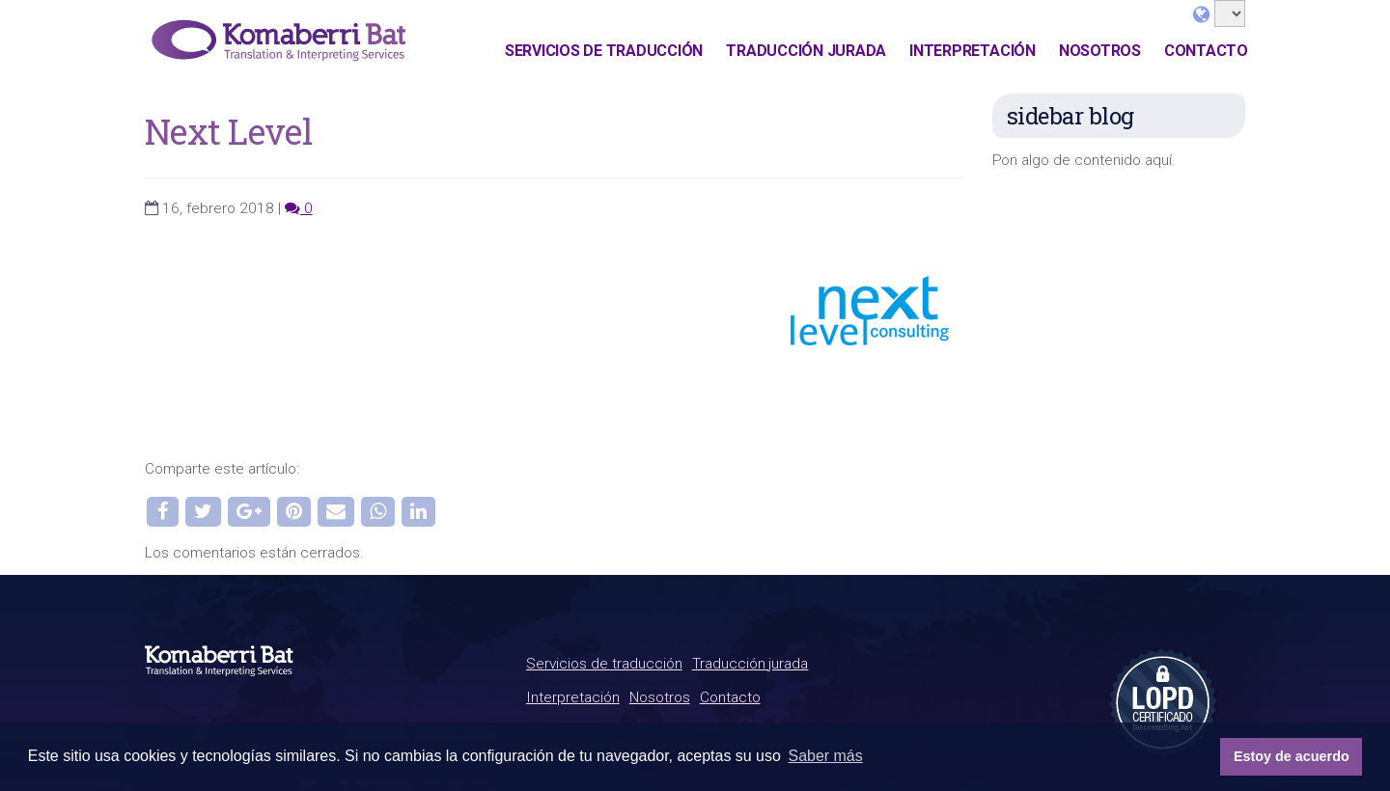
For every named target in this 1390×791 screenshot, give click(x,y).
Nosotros (1100, 50)
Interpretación (972, 50)
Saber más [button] (825, 756)
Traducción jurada (806, 50)
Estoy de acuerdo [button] (1291, 756)
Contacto (1206, 50)
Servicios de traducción (604, 50)
